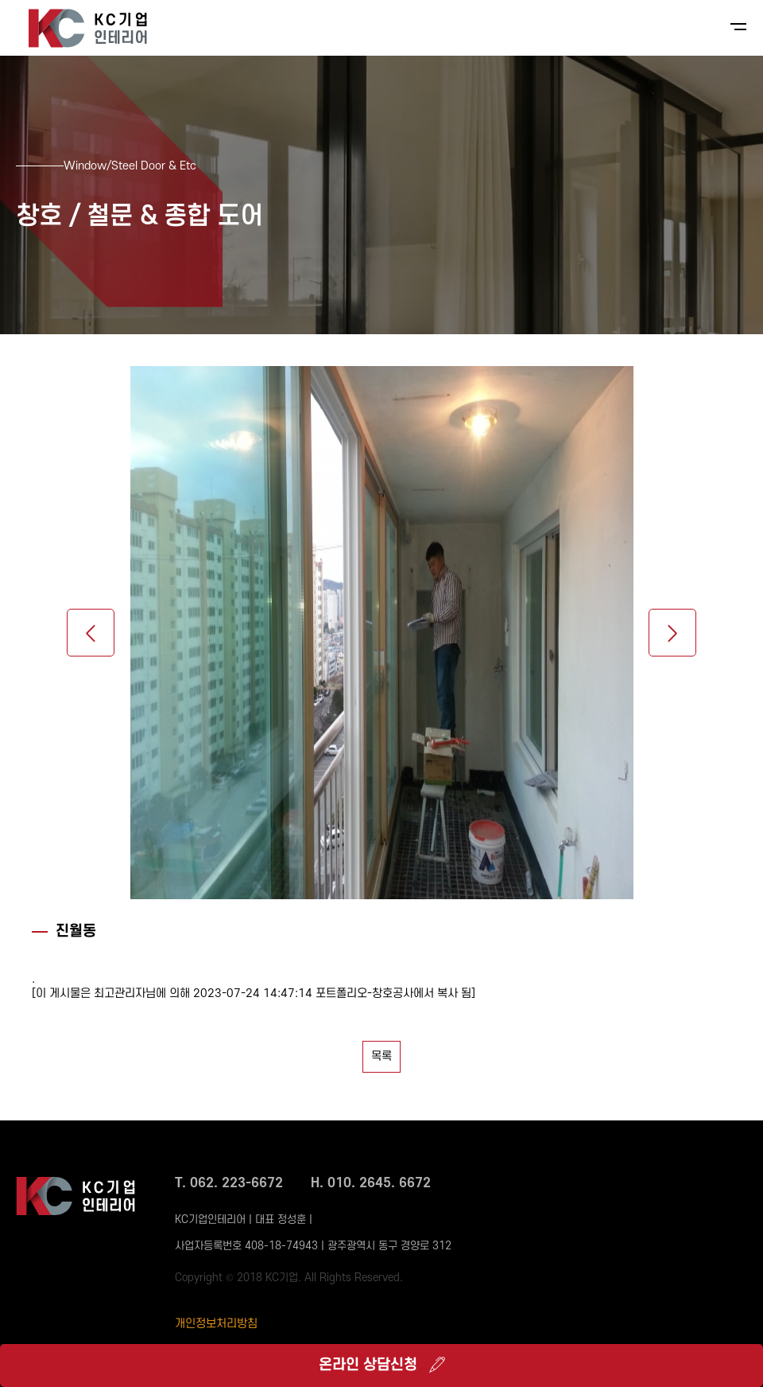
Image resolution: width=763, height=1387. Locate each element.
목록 (381, 1056)
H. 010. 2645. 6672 (371, 1183)
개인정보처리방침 (216, 1324)
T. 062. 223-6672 (229, 1183)
